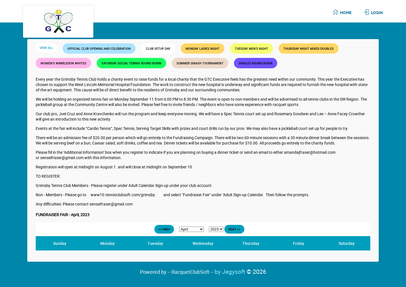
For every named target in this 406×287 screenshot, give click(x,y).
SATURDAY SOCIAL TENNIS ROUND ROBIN (131, 63)
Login (377, 12)
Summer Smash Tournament (200, 63)
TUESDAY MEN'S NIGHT (251, 48)
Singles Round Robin (255, 63)
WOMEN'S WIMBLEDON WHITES (63, 63)
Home (345, 12)
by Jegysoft (240, 271)
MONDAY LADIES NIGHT (203, 48)
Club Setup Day (158, 48)
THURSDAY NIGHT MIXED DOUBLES (308, 48)
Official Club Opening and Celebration (99, 48)
